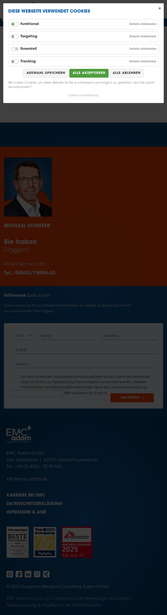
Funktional (29, 24)
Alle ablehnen (126, 73)
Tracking (28, 61)
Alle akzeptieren (89, 73)
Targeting (28, 36)
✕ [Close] (159, 8)
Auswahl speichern (46, 73)
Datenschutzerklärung (83, 95)
